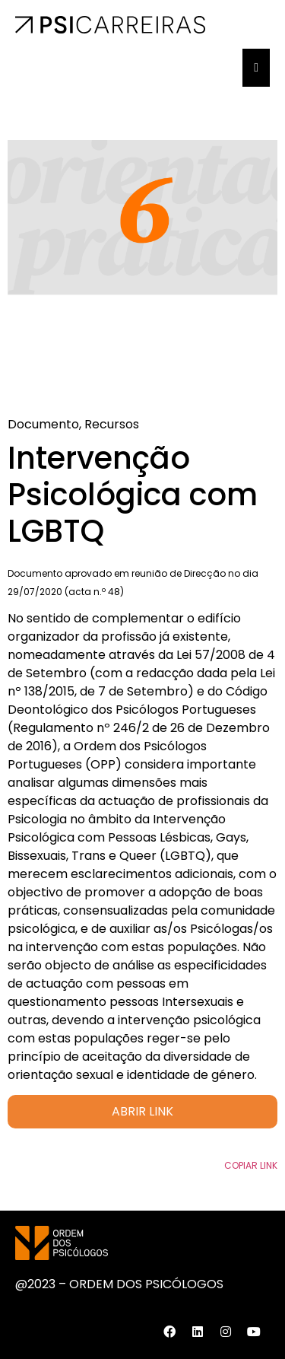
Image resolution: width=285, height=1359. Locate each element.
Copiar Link (250, 1165)
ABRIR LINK (142, 1111)
